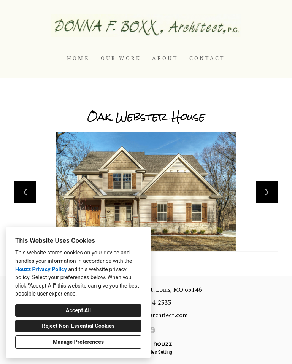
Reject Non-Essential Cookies (78, 326)
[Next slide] (267, 192)
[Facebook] (152, 330)
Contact (207, 58)
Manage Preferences (78, 342)
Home (78, 58)
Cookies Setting (157, 352)
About (165, 58)
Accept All (78, 310)
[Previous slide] (25, 192)
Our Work (121, 58)
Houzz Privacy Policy (41, 269)
